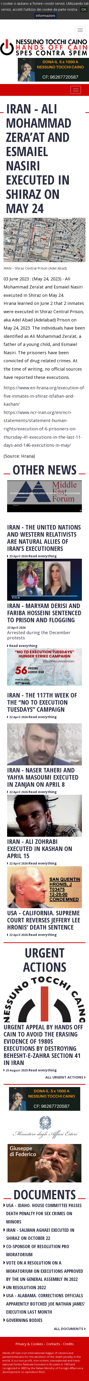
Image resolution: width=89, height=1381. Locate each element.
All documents (69, 1328)
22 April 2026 (18, 717)
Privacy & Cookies (29, 1344)
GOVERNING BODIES (24, 1320)
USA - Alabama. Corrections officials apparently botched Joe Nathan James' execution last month (45, 1303)
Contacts (53, 1344)
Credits (68, 1344)
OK (83, 9)
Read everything (42, 556)
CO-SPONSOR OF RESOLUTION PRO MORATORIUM (37, 1250)
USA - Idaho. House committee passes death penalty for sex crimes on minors (44, 1213)
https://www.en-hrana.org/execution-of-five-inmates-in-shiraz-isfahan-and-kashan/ (44, 396)
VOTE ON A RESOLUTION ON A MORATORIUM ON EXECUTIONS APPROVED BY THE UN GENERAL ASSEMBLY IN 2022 (44, 1271)
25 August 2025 (17, 1070)
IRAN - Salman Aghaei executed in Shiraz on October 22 (40, 1234)
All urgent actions (65, 1077)
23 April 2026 (18, 556)
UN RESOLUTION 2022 (26, 1287)
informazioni (45, 15)
